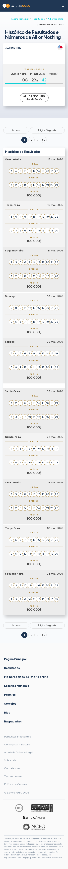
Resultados (38, 19)
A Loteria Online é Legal (18, 752)
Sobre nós (10, 760)
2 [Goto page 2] (31, 139)
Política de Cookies (15, 784)
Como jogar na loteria (17, 744)
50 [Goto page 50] (43, 634)
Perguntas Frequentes (17, 736)
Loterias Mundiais (16, 686)
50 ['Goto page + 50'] (43, 139)
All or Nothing (56, 19)
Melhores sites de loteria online (26, 677)
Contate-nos (12, 768)
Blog (7, 712)
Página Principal (20, 19)
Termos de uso (13, 776)
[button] (63, 6)
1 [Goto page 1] (24, 139)
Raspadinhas (13, 721)
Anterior (16, 130)
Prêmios (10, 695)
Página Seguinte (47, 130)
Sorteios (10, 703)
